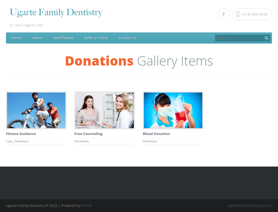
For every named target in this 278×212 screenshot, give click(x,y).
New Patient (63, 37)
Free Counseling (88, 133)
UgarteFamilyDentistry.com (249, 205)
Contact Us (128, 37)
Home (16, 37)
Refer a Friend (96, 37)
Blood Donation (156, 133)
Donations (21, 141)
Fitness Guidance (21, 133)
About (38, 37)
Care (9, 141)
